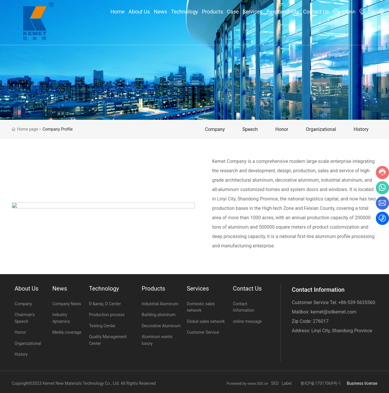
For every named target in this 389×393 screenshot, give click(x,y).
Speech (250, 129)
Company (215, 129)
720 (371, 11)
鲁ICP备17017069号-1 (320, 383)
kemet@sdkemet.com (333, 312)
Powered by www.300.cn (249, 383)
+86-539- (347, 302)
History (361, 129)
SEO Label (281, 383)
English (349, 11)
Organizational (321, 129)
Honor (281, 129)
